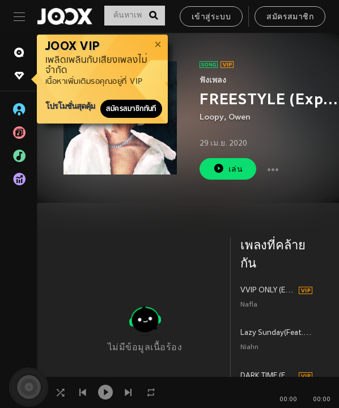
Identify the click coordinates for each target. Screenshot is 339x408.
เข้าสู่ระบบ (211, 17)
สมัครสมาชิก (289, 17)
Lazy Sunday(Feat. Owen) (276, 333)
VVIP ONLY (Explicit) (267, 291)
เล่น (228, 168)
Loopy (212, 117)
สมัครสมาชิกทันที (131, 109)
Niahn (249, 347)
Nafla (248, 305)
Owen (239, 117)
